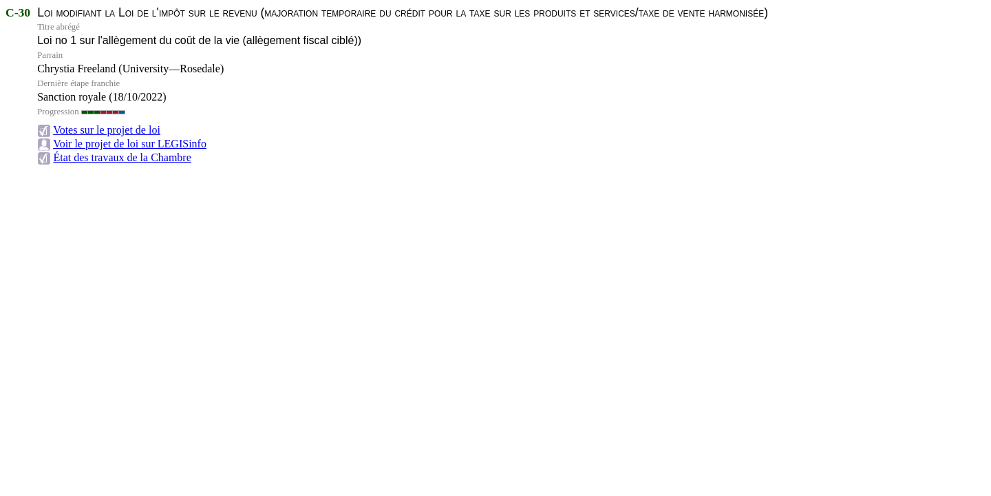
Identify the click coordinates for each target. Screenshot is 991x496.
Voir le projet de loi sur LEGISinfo (129, 143)
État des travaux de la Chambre (122, 157)
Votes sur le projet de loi (106, 130)
